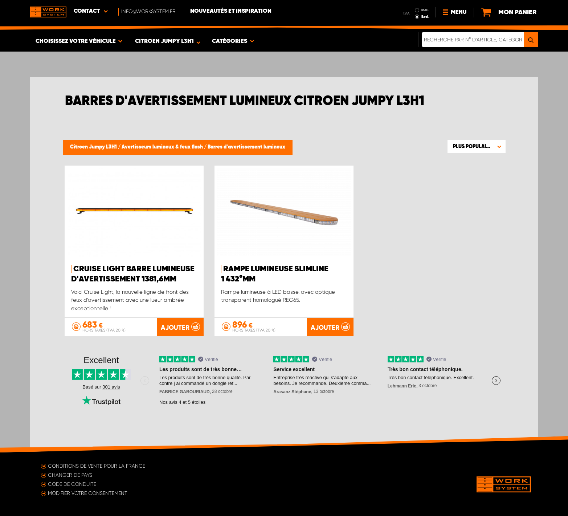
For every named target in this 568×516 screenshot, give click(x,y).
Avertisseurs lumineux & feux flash (163, 147)
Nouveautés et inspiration (230, 11)
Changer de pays (70, 475)
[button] (477, 146)
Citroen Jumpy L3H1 (94, 147)
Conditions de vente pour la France (96, 466)
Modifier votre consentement (87, 493)
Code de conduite (72, 484)
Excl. (425, 17)
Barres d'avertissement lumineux (246, 147)
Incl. (425, 10)
